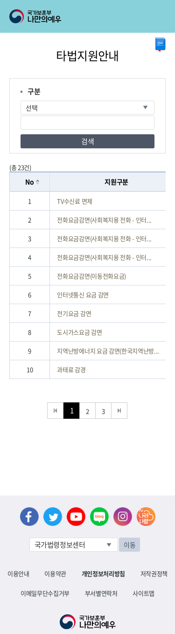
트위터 (52, 516)
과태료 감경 (71, 369)
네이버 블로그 (99, 516)
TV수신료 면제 (74, 201)
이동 (129, 544)
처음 (55, 410)
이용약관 (55, 573)
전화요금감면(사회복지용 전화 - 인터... (104, 219)
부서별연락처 (101, 593)
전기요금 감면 (74, 313)
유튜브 (76, 516)
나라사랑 (146, 516)
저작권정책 (154, 573)
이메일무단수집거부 (45, 593)
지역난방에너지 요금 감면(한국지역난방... (108, 350)
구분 (34, 91)
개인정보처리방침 (103, 573)
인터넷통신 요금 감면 (82, 294)
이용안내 (18, 573)
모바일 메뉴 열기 (159, 16)
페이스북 (29, 516)
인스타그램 (122, 516)
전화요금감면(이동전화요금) (91, 275)
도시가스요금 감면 (79, 332)
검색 (87, 141)
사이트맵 (143, 593)
